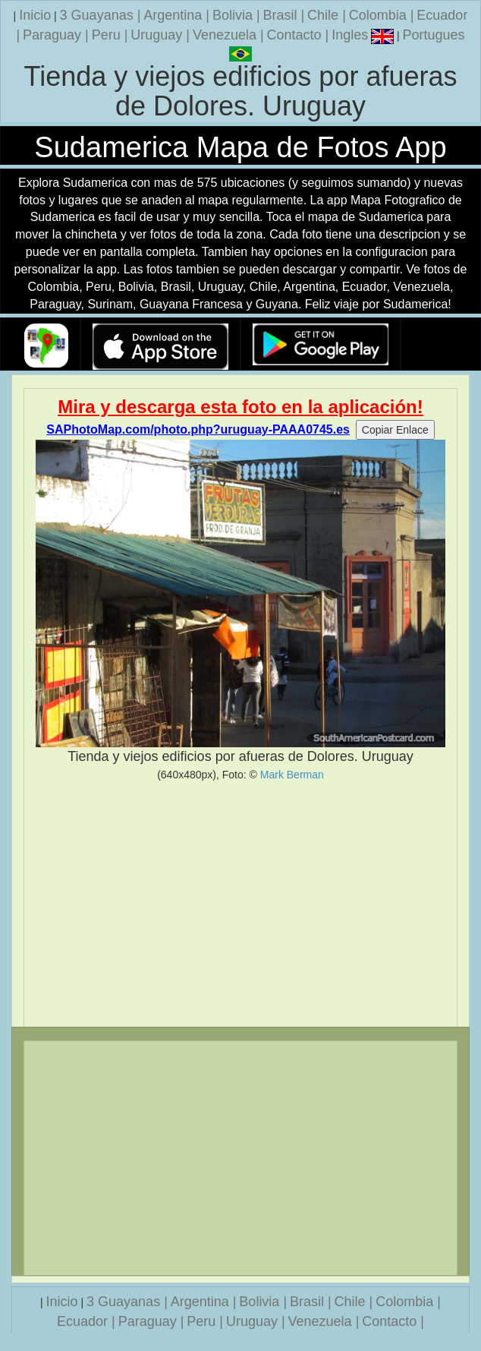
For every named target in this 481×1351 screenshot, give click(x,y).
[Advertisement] (240, 903)
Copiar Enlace (395, 430)
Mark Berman (292, 775)
